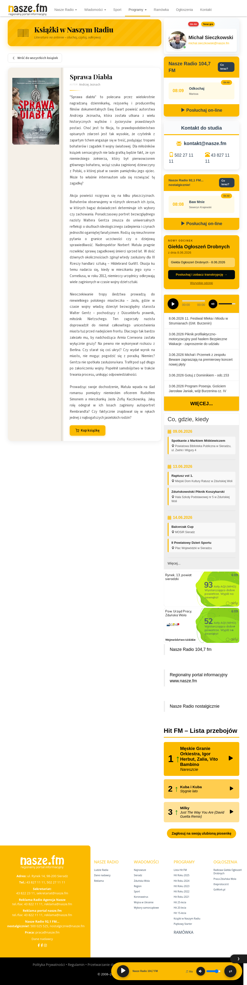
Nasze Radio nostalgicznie (195, 706)
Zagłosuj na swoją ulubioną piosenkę (201, 833)
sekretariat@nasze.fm (52, 893)
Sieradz (138, 875)
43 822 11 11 (33, 904)
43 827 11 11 (36, 882)
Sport (117, 10)
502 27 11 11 (56, 882)
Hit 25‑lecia (180, 902)
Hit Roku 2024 (181, 880)
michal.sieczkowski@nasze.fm (208, 43)
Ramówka (161, 10)
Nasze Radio (65, 10)
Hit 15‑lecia (180, 913)
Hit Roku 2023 (181, 886)
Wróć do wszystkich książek (35, 58)
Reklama (99, 880)
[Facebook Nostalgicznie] (42, 945)
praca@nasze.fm (47, 932)
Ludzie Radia (101, 870)
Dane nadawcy (42, 939)
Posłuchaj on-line (201, 110)
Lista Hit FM (180, 870)
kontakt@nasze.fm (205, 143)
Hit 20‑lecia (180, 907)
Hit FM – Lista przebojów (200, 730)
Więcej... (201, 403)
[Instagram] (45, 945)
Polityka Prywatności (49, 964)
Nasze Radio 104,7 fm (191, 649)
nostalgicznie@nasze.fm (67, 926)
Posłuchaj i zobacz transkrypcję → (201, 274)
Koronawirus (141, 896)
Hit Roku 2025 (181, 875)
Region (138, 886)
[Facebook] (39, 945)
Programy (138, 10)
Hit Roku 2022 (181, 891)
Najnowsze (140, 870)
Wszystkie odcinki (201, 283)
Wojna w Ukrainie (143, 902)
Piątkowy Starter (183, 924)
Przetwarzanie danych (105, 964)
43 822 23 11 (25, 893)
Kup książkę (87, 430)
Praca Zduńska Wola (224, 879)
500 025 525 (39, 926)
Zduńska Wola (142, 880)
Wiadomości (95, 10)
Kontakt (206, 10)
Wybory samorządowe (146, 907)
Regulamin (76, 964)
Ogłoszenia (184, 10)
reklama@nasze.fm (58, 904)
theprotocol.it (221, 884)
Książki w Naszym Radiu (187, 918)
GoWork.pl (219, 889)
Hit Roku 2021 (181, 896)
